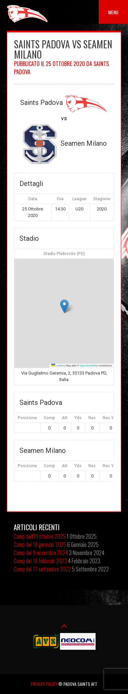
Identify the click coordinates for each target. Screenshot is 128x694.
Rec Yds (110, 417)
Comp (49, 417)
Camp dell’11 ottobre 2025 (40, 536)
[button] (64, 306)
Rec (92, 417)
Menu (113, 12)
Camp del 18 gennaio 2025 (40, 544)
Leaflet (57, 365)
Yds (78, 417)
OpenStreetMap (89, 365)
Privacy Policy (44, 684)
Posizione (27, 417)
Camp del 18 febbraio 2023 (40, 561)
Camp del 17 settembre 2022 (42, 569)
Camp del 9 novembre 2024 (41, 553)
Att (65, 417)
